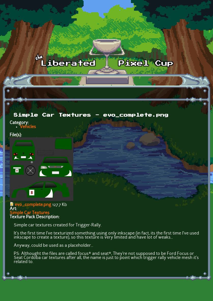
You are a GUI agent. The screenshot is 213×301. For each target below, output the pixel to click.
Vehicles (28, 127)
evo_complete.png (33, 205)
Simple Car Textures (29, 213)
